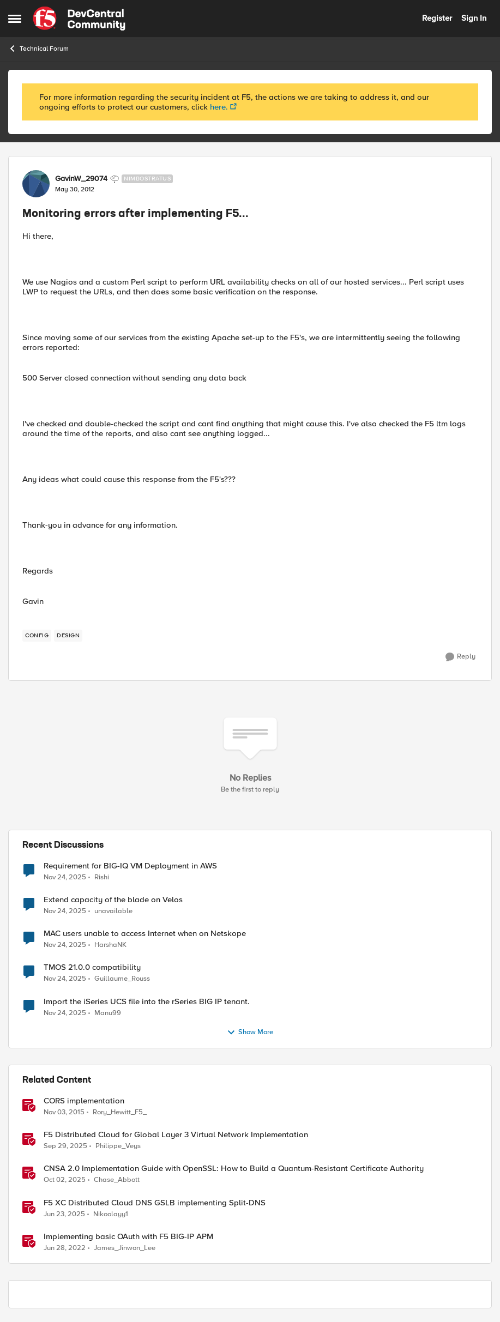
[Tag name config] (36, 636)
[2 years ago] (64, 1214)
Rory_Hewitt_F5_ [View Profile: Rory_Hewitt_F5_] (120, 1112)
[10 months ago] (65, 1146)
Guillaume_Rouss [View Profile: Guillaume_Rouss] (122, 979)
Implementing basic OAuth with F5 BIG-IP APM (128, 1236)
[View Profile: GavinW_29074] (36, 183)
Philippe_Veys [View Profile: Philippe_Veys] (118, 1146)
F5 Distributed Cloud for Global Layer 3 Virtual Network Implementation (176, 1134)
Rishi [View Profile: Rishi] (101, 877)
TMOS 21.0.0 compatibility (92, 967)
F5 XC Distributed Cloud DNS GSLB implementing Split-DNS (155, 1203)
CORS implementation (84, 1101)
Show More (250, 1032)
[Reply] (460, 657)
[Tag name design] (68, 636)
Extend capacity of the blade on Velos (113, 899)
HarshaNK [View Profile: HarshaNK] (110, 945)
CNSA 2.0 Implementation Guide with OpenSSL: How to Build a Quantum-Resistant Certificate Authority (234, 1168)
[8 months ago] (65, 877)
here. (219, 107)
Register (437, 18)
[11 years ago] (64, 1112)
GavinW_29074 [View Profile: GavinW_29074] (81, 178)
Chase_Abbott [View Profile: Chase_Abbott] (117, 1180)
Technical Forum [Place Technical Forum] (38, 48)
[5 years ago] (65, 1247)
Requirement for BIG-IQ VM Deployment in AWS (130, 866)
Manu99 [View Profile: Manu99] (107, 1013)
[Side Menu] (15, 18)
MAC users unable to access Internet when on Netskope (145, 933)
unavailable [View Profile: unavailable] (113, 911)
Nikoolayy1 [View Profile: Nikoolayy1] (110, 1214)
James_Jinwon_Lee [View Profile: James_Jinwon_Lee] (124, 1247)
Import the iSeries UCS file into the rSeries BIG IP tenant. (147, 1001)
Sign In (473, 18)
